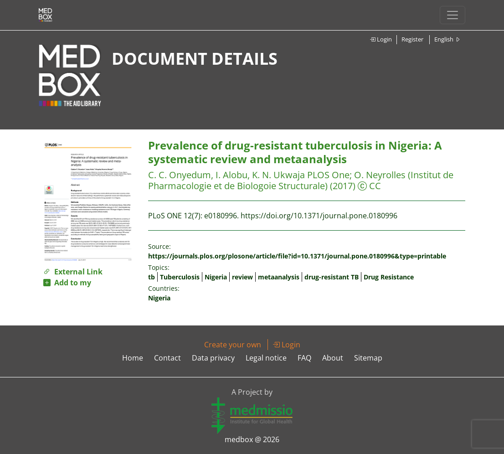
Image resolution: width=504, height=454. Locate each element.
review (242, 277)
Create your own (232, 345)
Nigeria (216, 277)
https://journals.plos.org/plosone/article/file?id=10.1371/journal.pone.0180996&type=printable (297, 256)
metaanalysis (278, 277)
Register (412, 39)
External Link (73, 272)
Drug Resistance (389, 277)
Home (132, 358)
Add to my (67, 283)
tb (151, 277)
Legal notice (266, 358)
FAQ (304, 358)
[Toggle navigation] (452, 15)
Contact (167, 358)
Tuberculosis (180, 277)
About (332, 358)
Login (381, 39)
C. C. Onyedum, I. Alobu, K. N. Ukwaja (226, 175)
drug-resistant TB (331, 277)
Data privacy (213, 358)
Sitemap (368, 358)
